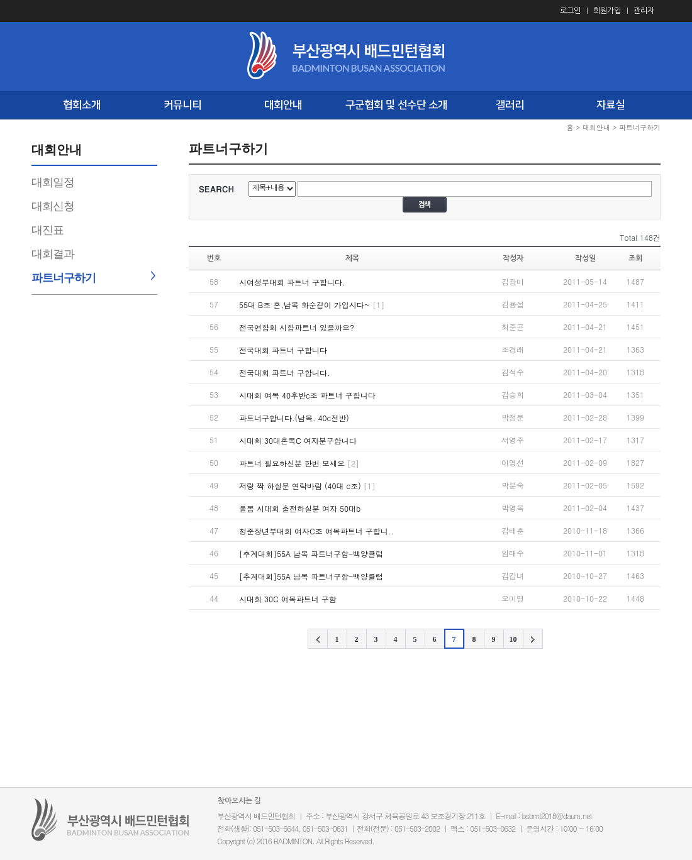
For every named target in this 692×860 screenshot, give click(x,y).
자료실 (610, 105)
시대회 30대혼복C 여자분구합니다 (298, 440)
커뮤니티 (182, 105)
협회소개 (82, 105)
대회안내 (283, 105)
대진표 (47, 230)
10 (513, 639)
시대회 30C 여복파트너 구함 (288, 598)
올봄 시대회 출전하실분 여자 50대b (299, 508)
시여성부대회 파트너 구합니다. (292, 282)
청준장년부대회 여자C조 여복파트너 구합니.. (316, 531)
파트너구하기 (63, 278)
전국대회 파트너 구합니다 (283, 350)
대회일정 (52, 182)
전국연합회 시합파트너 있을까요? (296, 327)
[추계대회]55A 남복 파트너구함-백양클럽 (311, 553)
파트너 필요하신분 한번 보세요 (292, 463)
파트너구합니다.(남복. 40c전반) (294, 417)
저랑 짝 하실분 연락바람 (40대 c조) (300, 485)
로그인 (570, 10)
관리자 (643, 10)
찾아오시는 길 (239, 801)
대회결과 (52, 254)
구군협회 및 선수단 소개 (396, 105)
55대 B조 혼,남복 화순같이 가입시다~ (304, 304)
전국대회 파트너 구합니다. (284, 372)
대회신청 (52, 206)
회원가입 (607, 10)
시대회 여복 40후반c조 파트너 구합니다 (307, 395)
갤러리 (510, 105)
